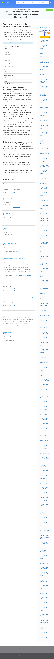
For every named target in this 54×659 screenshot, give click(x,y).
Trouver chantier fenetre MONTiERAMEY (44, 580)
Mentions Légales (32, 655)
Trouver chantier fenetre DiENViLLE (44, 385)
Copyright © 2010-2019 (15, 655)
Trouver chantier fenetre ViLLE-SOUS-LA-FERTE (44, 251)
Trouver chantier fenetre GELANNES (44, 413)
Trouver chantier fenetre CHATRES (44, 471)
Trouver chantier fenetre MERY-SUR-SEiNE (44, 225)
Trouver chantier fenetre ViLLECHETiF (44, 380)
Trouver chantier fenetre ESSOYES (44, 419)
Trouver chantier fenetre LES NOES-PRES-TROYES (44, 107)
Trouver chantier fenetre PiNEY (44, 257)
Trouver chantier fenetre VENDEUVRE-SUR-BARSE (44, 160)
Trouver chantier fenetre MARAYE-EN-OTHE (44, 544)
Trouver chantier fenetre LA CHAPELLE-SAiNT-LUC (44, 54)
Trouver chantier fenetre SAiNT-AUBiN (44, 493)
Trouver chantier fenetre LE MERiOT (44, 518)
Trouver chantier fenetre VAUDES (44, 482)
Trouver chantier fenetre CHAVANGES (44, 429)
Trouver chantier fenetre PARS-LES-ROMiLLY (44, 396)
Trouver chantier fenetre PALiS (44, 488)
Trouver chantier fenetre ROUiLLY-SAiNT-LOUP (44, 550)
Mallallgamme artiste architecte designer (22, 275)
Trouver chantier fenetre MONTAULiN (44, 452)
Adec (14, 305)
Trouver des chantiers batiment (25, 9)
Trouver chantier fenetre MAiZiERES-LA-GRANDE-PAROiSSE (44, 244)
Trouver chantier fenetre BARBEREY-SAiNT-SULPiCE (44, 281)
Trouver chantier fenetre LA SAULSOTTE (44, 506)
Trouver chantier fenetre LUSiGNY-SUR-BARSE (44, 194)
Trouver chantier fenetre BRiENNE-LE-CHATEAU (44, 114)
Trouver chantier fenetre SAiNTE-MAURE (44, 237)
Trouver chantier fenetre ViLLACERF (44, 592)
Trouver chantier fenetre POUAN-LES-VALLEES (44, 537)
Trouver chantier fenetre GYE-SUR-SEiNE (44, 587)
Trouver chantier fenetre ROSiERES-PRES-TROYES (44, 120)
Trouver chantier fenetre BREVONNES (44, 424)
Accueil (14, 9)
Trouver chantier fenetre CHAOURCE (44, 287)
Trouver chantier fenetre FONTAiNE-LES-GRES (44, 362)
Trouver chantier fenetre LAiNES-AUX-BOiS (44, 530)
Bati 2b (14, 222)
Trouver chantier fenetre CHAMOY (44, 638)
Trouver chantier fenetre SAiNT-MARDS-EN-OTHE (44, 477)
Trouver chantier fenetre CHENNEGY (44, 567)
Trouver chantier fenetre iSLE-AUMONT (44, 557)
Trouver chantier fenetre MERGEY (44, 434)
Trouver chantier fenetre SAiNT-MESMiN (44, 344)
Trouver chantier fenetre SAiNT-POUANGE (44, 351)
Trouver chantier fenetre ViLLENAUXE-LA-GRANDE (44, 153)
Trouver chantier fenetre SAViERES (44, 338)
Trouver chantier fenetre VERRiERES (44, 188)
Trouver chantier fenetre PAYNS (44, 275)
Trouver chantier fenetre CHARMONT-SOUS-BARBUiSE (44, 315)
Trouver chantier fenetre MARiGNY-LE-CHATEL (44, 207)
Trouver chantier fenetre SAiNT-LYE (44, 147)
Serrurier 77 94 (16, 251)
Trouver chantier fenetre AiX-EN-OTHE (44, 165)
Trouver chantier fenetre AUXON (44, 304)
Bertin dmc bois (16, 207)
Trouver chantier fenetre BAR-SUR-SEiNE (44, 101)
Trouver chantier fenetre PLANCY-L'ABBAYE (44, 369)
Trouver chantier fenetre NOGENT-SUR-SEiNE (44, 81)
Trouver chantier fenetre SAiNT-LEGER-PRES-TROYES (44, 408)
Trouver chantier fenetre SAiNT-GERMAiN (44, 172)
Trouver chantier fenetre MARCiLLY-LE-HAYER (44, 440)
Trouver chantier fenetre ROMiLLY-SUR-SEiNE (44, 47)
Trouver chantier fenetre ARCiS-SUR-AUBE (44, 127)
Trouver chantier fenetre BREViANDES (44, 177)
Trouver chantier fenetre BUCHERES (44, 219)
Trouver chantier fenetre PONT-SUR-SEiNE (44, 327)
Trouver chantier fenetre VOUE (44, 633)
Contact (40, 655)
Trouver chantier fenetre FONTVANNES (44, 512)
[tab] (18, 184)
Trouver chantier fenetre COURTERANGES (44, 499)
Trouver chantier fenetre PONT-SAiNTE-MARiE (44, 94)
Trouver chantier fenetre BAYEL (44, 374)
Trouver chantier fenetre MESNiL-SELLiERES (44, 627)
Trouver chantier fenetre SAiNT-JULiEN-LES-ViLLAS (44, 74)
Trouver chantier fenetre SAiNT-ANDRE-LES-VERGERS (44, 61)
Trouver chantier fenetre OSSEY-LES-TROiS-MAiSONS (44, 465)
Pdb (13, 236)
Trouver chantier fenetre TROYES (44, 40)
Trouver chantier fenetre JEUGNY (44, 598)
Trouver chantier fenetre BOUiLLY (44, 309)
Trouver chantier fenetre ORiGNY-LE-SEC (44, 524)
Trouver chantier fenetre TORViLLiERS (44, 333)
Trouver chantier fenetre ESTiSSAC (44, 182)
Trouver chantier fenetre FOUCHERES (44, 603)
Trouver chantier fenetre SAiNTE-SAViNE (44, 68)
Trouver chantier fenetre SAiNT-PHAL (44, 562)
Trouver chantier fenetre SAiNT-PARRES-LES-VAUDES (44, 298)
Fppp (14, 192)
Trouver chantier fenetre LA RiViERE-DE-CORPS (44, 134)
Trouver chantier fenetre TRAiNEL (44, 321)
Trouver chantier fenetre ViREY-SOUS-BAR (44, 459)
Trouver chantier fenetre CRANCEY (44, 390)
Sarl (13, 340)
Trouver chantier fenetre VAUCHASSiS (44, 621)
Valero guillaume (16, 325)
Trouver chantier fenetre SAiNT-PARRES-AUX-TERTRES (44, 141)
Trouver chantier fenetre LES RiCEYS (44, 231)
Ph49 (14, 290)
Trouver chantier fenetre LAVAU (44, 402)
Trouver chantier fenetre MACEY (44, 356)
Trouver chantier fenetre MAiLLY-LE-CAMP (44, 200)
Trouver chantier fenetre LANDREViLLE (44, 615)
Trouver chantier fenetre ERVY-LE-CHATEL (44, 263)
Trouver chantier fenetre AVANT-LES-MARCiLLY (44, 574)
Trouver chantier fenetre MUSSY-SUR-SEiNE (44, 270)
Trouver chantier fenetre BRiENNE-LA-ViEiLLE (44, 609)
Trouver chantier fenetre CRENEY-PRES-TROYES (44, 213)
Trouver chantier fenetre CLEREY (44, 292)
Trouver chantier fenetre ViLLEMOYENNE (44, 447)
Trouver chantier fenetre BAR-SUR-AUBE (44, 88)
